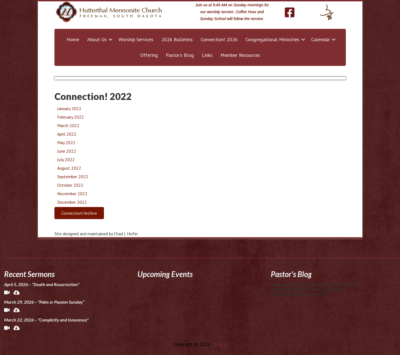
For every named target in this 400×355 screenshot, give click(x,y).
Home (73, 39)
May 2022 (66, 142)
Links (207, 55)
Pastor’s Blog (180, 55)
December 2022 (72, 202)
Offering (149, 55)
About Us (97, 39)
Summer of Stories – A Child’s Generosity (308, 289)
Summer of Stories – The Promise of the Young (313, 284)
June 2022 (66, 151)
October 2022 (70, 185)
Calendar (320, 39)
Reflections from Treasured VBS (300, 293)
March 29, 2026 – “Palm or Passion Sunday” (44, 301)
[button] (110, 39)
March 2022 (68, 125)
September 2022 (72, 176)
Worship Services (135, 39)
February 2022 (70, 117)
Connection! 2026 (219, 39)
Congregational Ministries (272, 39)
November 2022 (72, 193)
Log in (220, 344)
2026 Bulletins (177, 39)
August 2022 (69, 168)
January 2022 (69, 108)
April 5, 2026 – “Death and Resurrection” (41, 284)
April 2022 (66, 134)
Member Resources (240, 55)
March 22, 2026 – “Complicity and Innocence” (46, 319)
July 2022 (66, 159)
